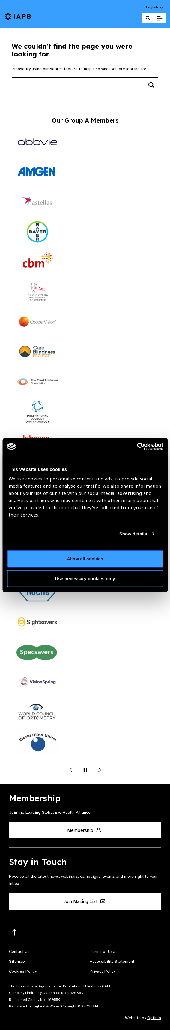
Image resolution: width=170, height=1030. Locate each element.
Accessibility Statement (112, 961)
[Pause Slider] (85, 770)
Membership (84, 830)
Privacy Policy (102, 971)
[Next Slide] (98, 770)
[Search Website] (148, 18)
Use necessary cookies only (85, 578)
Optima (154, 1017)
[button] (155, 7)
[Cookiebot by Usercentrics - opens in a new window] (137, 446)
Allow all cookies (85, 558)
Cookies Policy (23, 971)
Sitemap (17, 961)
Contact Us (19, 951)
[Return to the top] (14, 933)
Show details (133, 533)
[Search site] (78, 85)
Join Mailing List (84, 901)
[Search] (151, 85)
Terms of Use (102, 951)
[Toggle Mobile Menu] (159, 18)
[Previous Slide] (71, 770)
